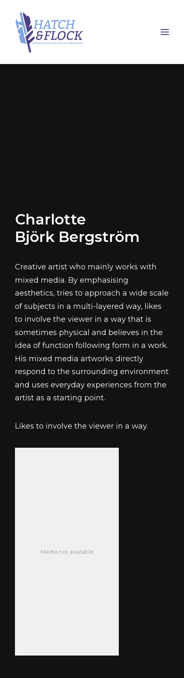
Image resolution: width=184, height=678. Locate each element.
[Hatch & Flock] (92, 32)
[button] (165, 32)
